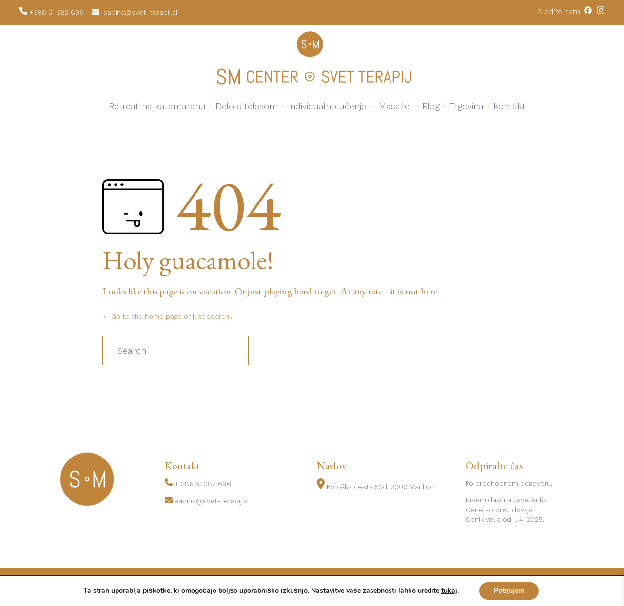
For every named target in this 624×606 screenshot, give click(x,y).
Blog (431, 106)
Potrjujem (509, 590)
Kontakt (509, 106)
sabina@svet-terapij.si (212, 501)
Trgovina (466, 106)
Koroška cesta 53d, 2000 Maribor (380, 487)
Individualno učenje (327, 106)
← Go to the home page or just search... (168, 316)
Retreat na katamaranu (157, 106)
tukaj (449, 591)
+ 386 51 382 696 (203, 484)
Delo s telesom (246, 106)
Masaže (394, 106)
